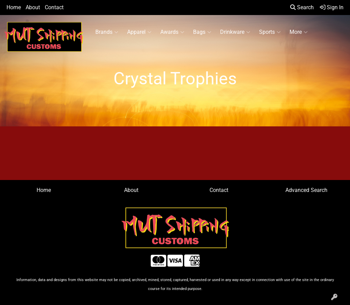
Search (302, 7)
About (33, 7)
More (299, 32)
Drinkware (235, 32)
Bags (202, 32)
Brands (106, 32)
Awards (172, 32)
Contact (54, 7)
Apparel (139, 32)
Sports (270, 32)
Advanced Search (306, 190)
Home (13, 7)
